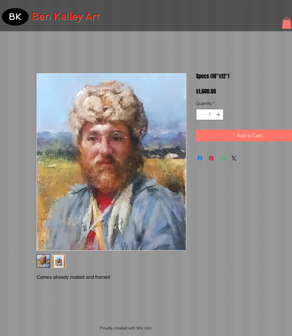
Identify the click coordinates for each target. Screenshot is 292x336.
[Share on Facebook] (200, 158)
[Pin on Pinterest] (211, 158)
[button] (286, 23)
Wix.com (144, 328)
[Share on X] (233, 158)
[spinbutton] (209, 114)
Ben (41, 16)
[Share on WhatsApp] (222, 158)
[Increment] (219, 114)
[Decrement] (200, 114)
